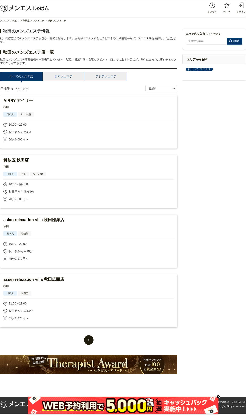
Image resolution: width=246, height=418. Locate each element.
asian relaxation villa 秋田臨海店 (33, 219)
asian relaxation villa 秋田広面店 (33, 279)
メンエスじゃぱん (9, 20)
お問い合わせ (239, 402)
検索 (236, 41)
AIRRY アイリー (18, 100)
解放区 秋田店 (16, 160)
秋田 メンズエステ (199, 69)
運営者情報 (223, 402)
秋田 (6, 107)
